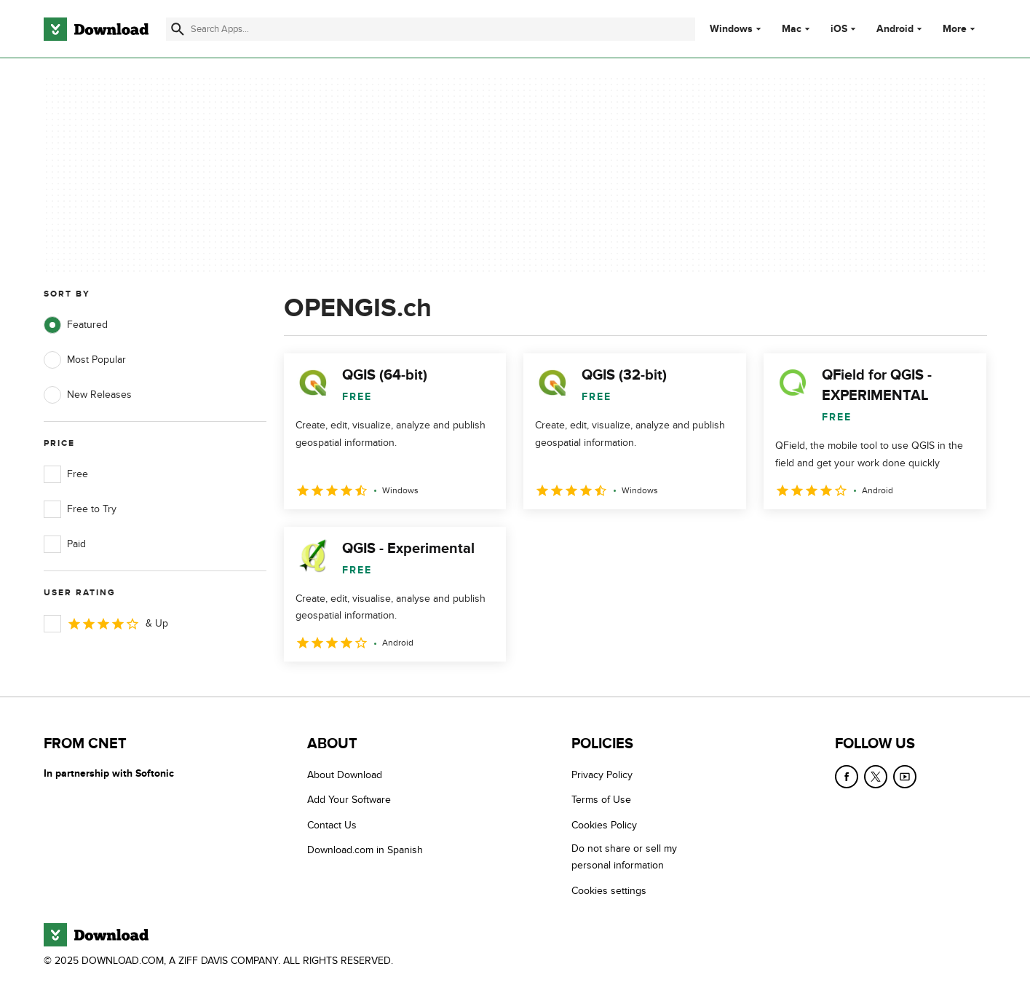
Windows (731, 29)
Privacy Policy (602, 775)
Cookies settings (608, 891)
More (960, 29)
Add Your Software (349, 799)
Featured (76, 325)
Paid (65, 544)
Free (66, 474)
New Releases (88, 395)
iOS (839, 29)
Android (895, 29)
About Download (344, 775)
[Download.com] (96, 29)
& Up (106, 623)
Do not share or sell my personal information (624, 856)
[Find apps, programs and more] (430, 29)
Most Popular (85, 360)
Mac (791, 29)
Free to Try (80, 509)
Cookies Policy (604, 825)
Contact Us (332, 825)
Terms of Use (601, 799)
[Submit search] (177, 29)
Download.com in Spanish (365, 850)
